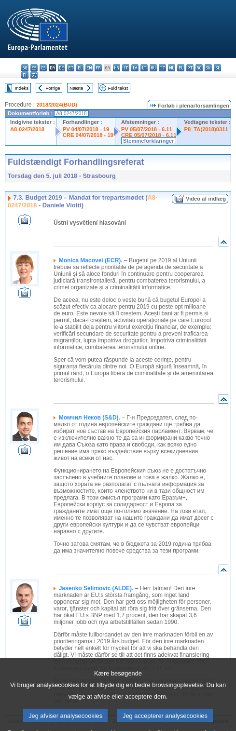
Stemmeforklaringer (148, 141)
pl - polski (180, 67)
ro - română (199, 67)
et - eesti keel (70, 67)
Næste (76, 88)
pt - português (190, 67)
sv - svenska (34, 75)
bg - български (24, 67)
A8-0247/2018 (27, 129)
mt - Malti (162, 67)
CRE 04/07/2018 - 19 (88, 135)
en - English (89, 67)
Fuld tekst (118, 88)
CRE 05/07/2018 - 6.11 (148, 135)
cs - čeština (43, 67)
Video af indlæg (206, 199)
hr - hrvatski (116, 67)
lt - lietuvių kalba (144, 67)
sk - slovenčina (208, 67)
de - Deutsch (61, 67)
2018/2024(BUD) (56, 105)
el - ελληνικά (79, 67)
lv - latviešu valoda (135, 67)
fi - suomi (24, 75)
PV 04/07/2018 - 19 (86, 129)
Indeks (21, 88)
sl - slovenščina (217, 67)
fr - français (98, 67)
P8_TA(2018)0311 (206, 129)
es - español (34, 67)
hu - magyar (153, 67)
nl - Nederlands (171, 67)
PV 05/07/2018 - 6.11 (146, 129)
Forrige (52, 88)
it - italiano (125, 67)
